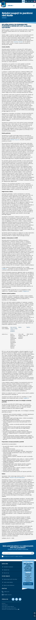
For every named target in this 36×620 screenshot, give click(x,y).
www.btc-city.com (18, 41)
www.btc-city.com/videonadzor (17, 477)
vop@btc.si (4, 268)
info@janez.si (25, 291)
